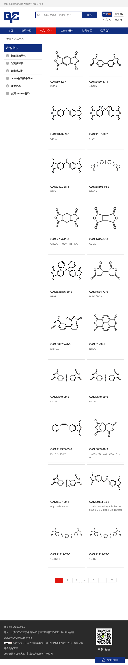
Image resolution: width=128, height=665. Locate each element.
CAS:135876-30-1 (61, 294)
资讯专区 (87, 30)
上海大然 (20, 659)
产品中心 (46, 30)
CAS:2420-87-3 (98, 82)
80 (112, 586)
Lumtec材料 (67, 30)
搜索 (89, 14)
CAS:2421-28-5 (59, 188)
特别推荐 (110, 660)
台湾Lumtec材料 (18, 93)
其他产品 (13, 86)
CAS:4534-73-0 (98, 294)
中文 (107, 14)
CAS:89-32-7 (58, 82)
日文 (119, 19)
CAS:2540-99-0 (59, 400)
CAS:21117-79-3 (60, 560)
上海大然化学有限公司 (41, 659)
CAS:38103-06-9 (99, 188)
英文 (119, 14)
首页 (10, 30)
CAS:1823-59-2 (59, 135)
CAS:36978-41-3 (60, 347)
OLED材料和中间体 (19, 78)
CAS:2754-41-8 (59, 241)
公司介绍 (27, 30)
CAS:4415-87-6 (98, 241)
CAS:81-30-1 (97, 347)
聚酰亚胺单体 (16, 55)
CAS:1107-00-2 (98, 135)
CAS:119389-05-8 (61, 454)
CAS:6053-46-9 (98, 454)
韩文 (107, 19)
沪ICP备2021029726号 (60, 649)
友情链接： (10, 659)
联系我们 (105, 30)
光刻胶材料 (14, 63)
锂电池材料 (14, 71)
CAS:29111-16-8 (99, 507)
